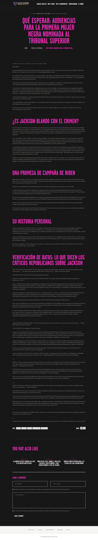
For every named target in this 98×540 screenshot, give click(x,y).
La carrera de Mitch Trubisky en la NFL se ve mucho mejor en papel (24, 462)
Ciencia (18, 428)
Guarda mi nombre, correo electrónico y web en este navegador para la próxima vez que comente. (41, 489)
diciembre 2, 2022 (74, 459)
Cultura (24, 428)
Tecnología (44, 428)
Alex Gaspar (59, 13)
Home (26, 48)
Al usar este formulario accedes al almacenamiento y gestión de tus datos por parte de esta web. (42, 511)
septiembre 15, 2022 (49, 459)
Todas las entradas (36, 48)
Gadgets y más (36, 428)
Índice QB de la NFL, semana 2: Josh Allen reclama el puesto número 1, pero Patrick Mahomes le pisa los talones (49, 463)
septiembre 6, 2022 (24, 459)
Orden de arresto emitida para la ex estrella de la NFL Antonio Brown (74, 462)
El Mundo (33, 13)
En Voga (29, 428)
